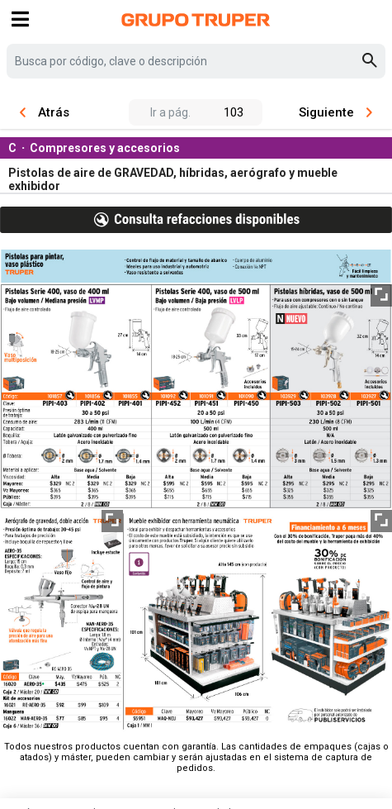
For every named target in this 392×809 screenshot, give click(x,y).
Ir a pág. (170, 112)
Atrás (44, 112)
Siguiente (335, 112)
